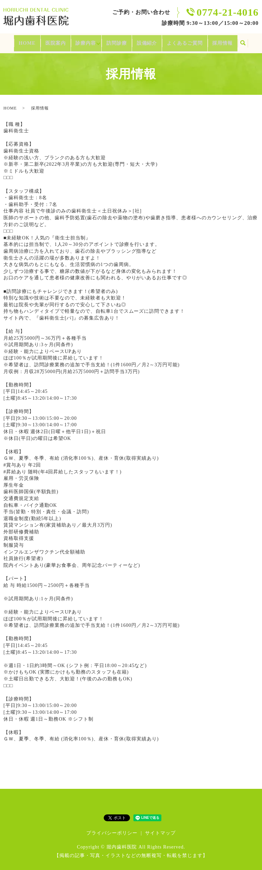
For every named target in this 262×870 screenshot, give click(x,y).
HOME (18, 41)
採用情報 (230, 41)
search (252, 41)
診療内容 (80, 41)
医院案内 (48, 41)
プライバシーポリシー (111, 828)
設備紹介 (149, 41)
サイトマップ (160, 828)
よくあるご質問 (190, 41)
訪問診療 (116, 41)
